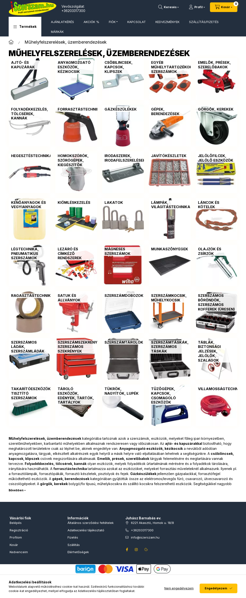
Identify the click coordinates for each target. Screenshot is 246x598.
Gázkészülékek (143, 474)
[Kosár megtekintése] (223, 7)
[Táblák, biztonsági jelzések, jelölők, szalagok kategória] (216, 351)
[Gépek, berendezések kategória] (169, 111)
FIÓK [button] (112, 22)
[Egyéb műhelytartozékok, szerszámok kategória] (172, 67)
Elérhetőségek (78, 552)
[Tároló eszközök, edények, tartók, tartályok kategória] (76, 396)
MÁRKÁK (57, 32)
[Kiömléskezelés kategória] (74, 202)
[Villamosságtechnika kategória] (221, 389)
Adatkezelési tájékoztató (86, 530)
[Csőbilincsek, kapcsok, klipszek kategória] (123, 67)
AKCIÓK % (91, 22)
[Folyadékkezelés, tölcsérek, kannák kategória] (29, 114)
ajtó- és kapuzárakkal (183, 443)
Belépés (16, 523)
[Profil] (197, 7)
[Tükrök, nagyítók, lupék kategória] (123, 391)
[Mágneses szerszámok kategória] (123, 251)
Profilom (16, 537)
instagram (136, 549)
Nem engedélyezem (179, 588)
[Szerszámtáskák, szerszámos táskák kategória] (170, 347)
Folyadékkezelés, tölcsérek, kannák (55, 464)
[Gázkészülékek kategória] (121, 109)
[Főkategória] (11, 42)
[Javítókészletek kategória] (168, 156)
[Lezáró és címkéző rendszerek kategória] (76, 253)
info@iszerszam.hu (145, 537)
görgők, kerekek (54, 484)
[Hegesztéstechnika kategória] (31, 156)
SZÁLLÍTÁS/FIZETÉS (204, 22)
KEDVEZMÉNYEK (167, 22)
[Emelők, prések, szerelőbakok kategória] (216, 65)
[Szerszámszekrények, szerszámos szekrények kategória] (81, 347)
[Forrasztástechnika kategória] (80, 109)
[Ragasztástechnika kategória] (32, 295)
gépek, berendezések (70, 479)
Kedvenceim (19, 552)
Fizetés (73, 537)
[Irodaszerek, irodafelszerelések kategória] (125, 158)
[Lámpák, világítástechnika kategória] (170, 205)
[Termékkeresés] (168, 7)
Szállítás (74, 545)
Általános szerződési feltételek (91, 523)
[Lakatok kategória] (114, 202)
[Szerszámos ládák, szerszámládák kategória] (29, 347)
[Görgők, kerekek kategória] (216, 109)
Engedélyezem (216, 588)
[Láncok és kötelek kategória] (216, 205)
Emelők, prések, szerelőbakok (123, 459)
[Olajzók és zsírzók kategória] (216, 251)
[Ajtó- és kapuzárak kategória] (29, 65)
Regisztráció (19, 530)
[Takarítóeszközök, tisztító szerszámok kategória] (31, 393)
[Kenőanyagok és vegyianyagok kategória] (29, 205)
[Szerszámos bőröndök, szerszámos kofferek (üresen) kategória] (216, 302)
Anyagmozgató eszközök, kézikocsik (151, 448)
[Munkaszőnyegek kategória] (169, 249)
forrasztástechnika (70, 469)
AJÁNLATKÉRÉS (62, 22)
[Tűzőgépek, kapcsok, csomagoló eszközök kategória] (169, 396)
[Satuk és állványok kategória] (76, 298)
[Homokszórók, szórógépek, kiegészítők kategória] (76, 160)
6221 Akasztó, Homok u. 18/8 (152, 523)
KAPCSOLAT (136, 22)
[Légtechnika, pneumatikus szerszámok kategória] (29, 253)
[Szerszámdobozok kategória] (124, 295)
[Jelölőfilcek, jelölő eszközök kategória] (216, 158)
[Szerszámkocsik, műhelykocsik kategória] (169, 298)
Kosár (14, 545)
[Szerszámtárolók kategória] (124, 342)
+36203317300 (73, 11)
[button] (25, 26)
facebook (127, 549)
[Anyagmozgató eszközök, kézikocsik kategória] (76, 67)
